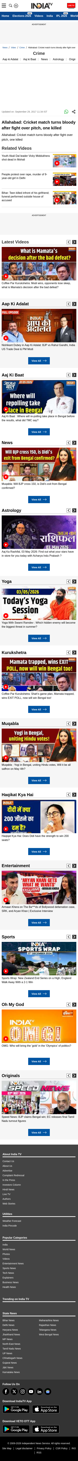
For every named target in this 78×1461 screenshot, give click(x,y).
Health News (9, 1287)
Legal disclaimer (24, 1448)
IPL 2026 (61, 15)
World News (9, 1249)
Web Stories (9, 1203)
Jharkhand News (11, 1334)
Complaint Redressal (13, 1175)
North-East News (11, 1344)
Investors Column (12, 1184)
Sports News (9, 1268)
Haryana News (10, 1329)
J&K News (8, 1367)
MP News (8, 1339)
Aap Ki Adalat (15, 303)
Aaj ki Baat (29, 59)
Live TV (6, 1194)
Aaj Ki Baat (13, 375)
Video (13, 47)
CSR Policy (61, 1448)
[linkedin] (39, 1391)
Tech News (8, 1273)
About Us (7, 1166)
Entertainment (16, 865)
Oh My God (13, 1004)
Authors (7, 1199)
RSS (39, 1452)
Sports (8, 936)
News (5, 47)
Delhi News (8, 1325)
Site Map (6, 1448)
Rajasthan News (47, 1325)
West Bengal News (49, 1334)
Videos (39, 15)
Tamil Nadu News (12, 1348)
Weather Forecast (12, 1221)
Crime (22, 47)
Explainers (8, 1277)
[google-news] (47, 1391)
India (50, 15)
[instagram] (22, 1391)
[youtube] (31, 1391)
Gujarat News (10, 1362)
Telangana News (48, 1329)
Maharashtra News (49, 1320)
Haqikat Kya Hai (17, 794)
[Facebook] (6, 1391)
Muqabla (10, 723)
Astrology (58, 59)
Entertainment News (13, 1263)
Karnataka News (11, 1372)
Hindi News (8, 1189)
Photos (6, 1254)
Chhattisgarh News (12, 1358)
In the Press (9, 1180)
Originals (11, 1075)
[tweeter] (14, 1391)
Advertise (7, 1170)
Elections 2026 (21, 15)
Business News (11, 1282)
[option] (39, 268)
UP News (7, 1353)
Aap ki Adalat (10, 59)
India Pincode (10, 1225)
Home (5, 15)
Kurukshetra (14, 652)
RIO (74, 1448)
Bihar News (9, 1320)
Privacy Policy (44, 1448)
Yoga (7, 581)
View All (39, 361)
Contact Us (8, 1161)
